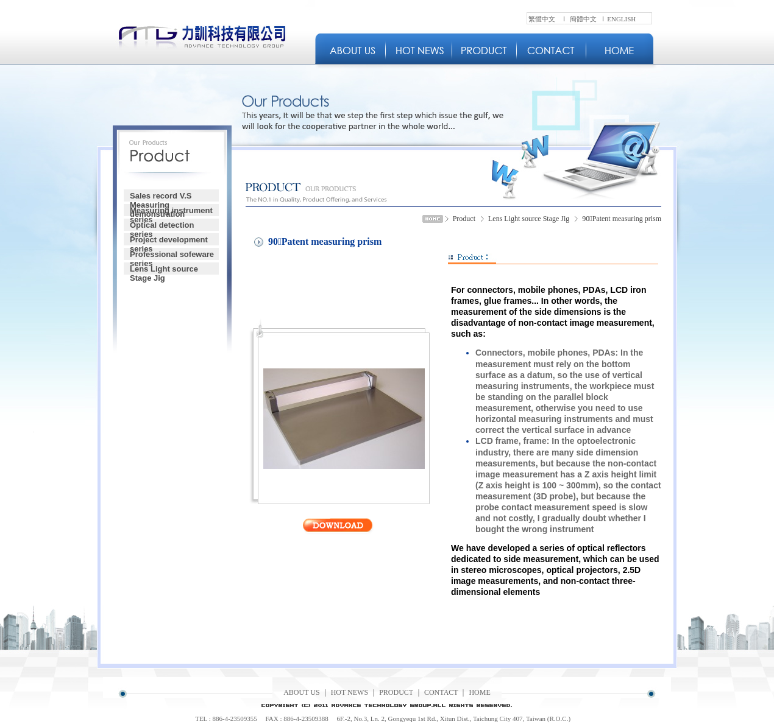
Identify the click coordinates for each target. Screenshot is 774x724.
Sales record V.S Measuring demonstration (160, 196)
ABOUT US (301, 692)
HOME (479, 692)
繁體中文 (541, 19)
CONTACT (441, 692)
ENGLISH (621, 19)
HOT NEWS (349, 692)
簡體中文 (583, 19)
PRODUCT (396, 692)
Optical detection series (162, 225)
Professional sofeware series (172, 255)
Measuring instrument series (171, 211)
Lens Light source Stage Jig (164, 269)
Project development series (169, 240)
